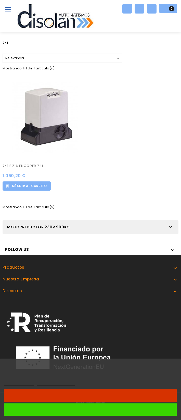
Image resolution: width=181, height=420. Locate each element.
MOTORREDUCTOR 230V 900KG (38, 227)
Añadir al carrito (29, 186)
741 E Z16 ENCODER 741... (24, 165)
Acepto (90, 409)
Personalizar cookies (56, 383)
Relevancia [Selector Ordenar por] (63, 58)
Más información (19, 383)
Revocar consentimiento (90, 395)
